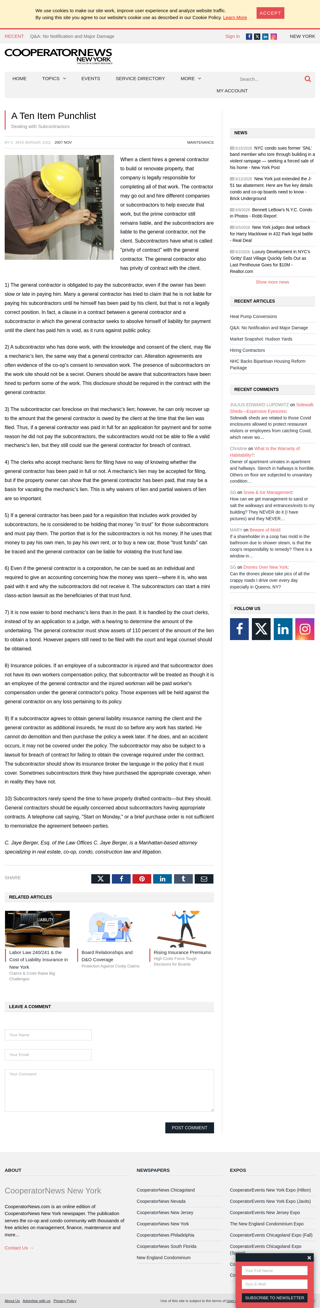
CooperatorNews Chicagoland (166, 1190)
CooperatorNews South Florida (167, 1246)
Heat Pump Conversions (253, 316)
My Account (232, 90)
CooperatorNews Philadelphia (165, 1235)
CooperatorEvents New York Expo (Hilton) (270, 1190)
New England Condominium (164, 1257)
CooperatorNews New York (163, 1223)
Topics (51, 78)
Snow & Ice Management (267, 492)
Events (91, 78)
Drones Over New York (265, 567)
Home (19, 78)
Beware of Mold (265, 529)
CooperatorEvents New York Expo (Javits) (270, 1201)
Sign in (232, 36)
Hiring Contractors (247, 350)
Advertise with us (37, 1301)
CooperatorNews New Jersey (165, 1212)
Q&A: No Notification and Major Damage (72, 36)
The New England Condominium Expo (267, 1223)
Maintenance (200, 142)
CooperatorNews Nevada (161, 1201)
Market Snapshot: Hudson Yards (261, 338)
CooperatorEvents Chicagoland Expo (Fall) (271, 1235)
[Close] (271, 13)
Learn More (235, 17)
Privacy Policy (64, 1301)
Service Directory (140, 78)
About (13, 1170)
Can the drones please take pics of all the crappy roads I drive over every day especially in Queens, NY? (270, 580)
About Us (12, 1301)
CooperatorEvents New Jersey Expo (265, 1212)
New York (302, 36)
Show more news (272, 282)
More (188, 78)
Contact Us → (19, 1247)
